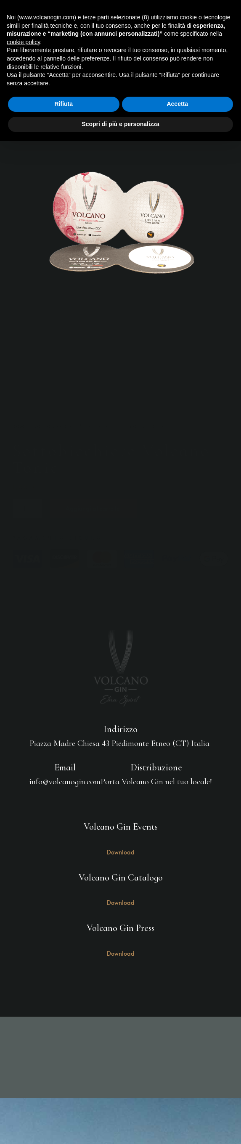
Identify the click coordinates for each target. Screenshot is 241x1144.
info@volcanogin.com (65, 782)
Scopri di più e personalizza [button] (120, 124)
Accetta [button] (177, 103)
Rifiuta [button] (63, 103)
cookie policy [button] (23, 42)
